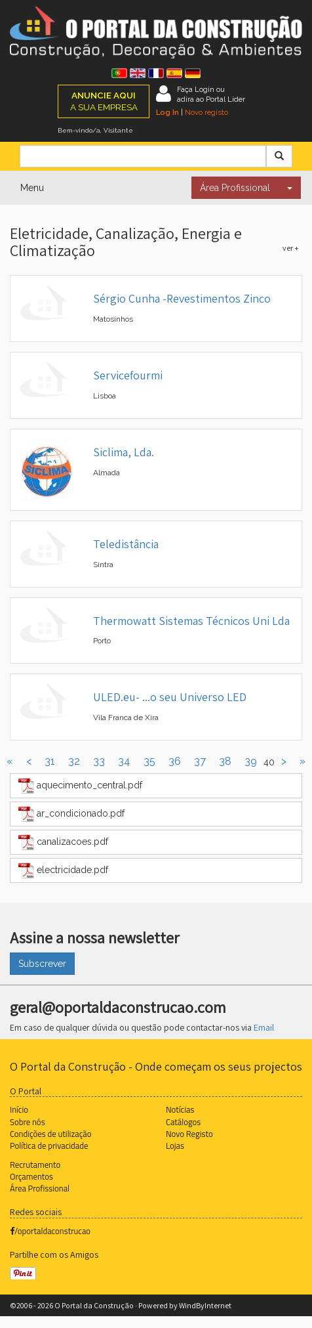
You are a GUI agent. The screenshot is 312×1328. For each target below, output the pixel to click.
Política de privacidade (49, 1145)
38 (225, 761)
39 (250, 761)
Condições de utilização (50, 1133)
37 (200, 761)
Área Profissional (235, 187)
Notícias (180, 1109)
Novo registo (206, 112)
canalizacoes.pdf (63, 842)
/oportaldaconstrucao (50, 1230)
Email (264, 1027)
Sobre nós (27, 1121)
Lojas (175, 1145)
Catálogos (183, 1121)
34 (124, 761)
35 (149, 761)
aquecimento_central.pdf (80, 786)
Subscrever (42, 963)
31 (50, 761)
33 (99, 761)
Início (19, 1109)
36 (174, 761)
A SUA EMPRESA (104, 101)
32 (74, 761)
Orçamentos (31, 1176)
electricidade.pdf (63, 870)
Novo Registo (189, 1133)
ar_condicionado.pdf (71, 814)
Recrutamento (35, 1164)
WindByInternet (205, 1305)
